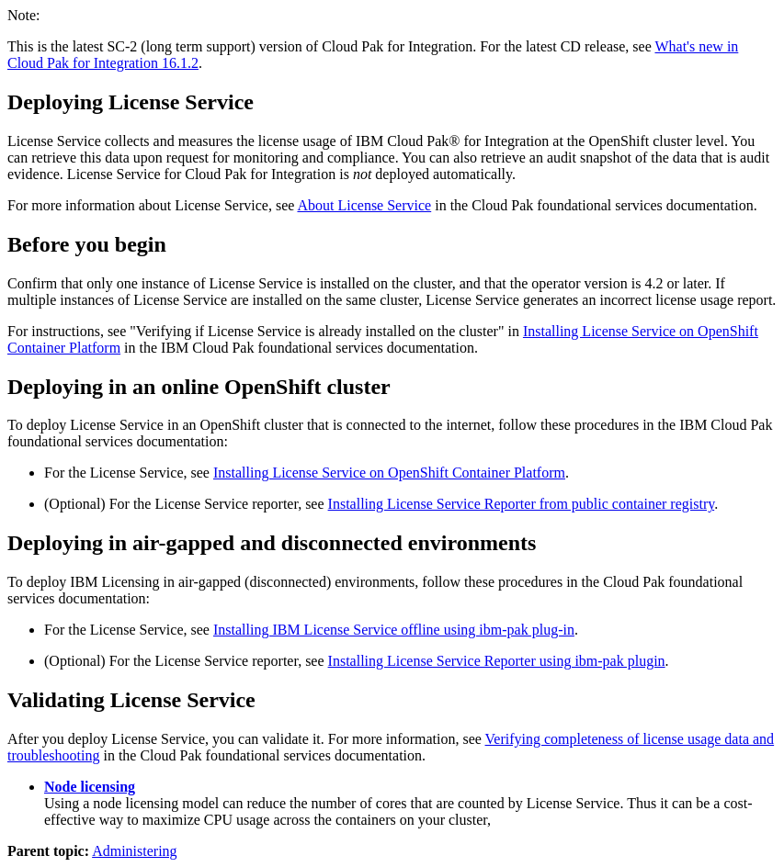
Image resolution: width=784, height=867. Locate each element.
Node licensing (89, 786)
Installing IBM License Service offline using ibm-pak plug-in (393, 629)
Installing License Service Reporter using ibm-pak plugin (496, 661)
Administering (134, 851)
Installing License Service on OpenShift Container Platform (389, 472)
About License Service (364, 205)
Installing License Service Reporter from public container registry (521, 504)
